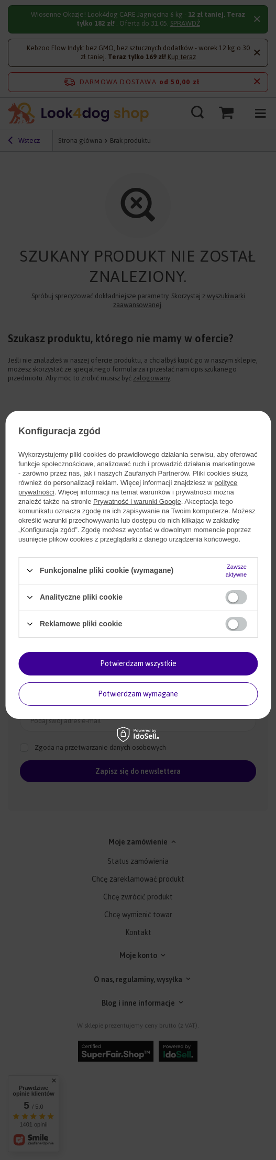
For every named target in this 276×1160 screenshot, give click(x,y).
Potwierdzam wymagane (138, 694)
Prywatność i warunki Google (137, 501)
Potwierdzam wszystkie (138, 663)
